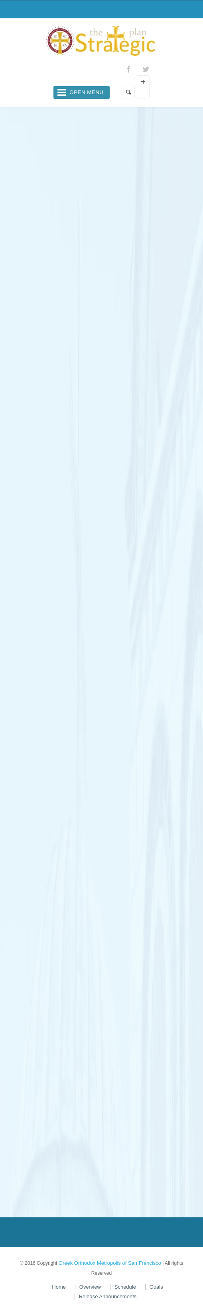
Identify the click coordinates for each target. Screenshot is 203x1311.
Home (59, 1287)
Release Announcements (108, 1296)
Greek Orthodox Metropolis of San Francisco (110, 1263)
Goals (156, 1287)
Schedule (125, 1287)
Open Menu (86, 92)
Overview (90, 1287)
